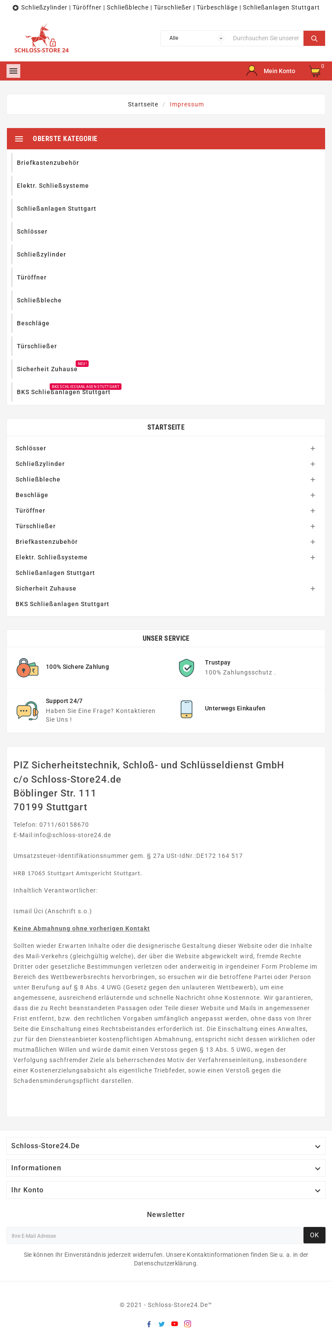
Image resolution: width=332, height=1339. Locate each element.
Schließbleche (38, 479)
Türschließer (36, 526)
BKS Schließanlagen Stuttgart (62, 603)
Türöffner (30, 510)
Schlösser (31, 448)
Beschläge (32, 494)
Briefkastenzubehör (47, 541)
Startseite (166, 427)
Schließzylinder (40, 463)
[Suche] (266, 38)
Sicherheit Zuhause (46, 588)
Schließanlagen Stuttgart (55, 572)
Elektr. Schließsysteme (52, 557)
